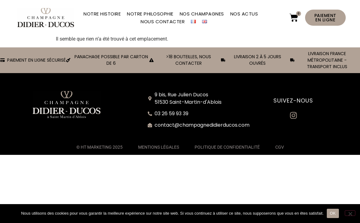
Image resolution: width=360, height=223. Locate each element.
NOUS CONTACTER (163, 21)
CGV (279, 147)
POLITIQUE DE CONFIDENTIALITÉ (227, 147)
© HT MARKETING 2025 (99, 147)
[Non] (350, 213)
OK (333, 213)
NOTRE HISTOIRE (102, 14)
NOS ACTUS (244, 14)
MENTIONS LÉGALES (158, 147)
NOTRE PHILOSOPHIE (150, 14)
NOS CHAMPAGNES (202, 14)
